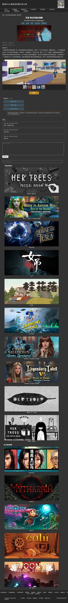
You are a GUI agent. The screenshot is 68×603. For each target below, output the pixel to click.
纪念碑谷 (56, 592)
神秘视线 (33, 592)
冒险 (23, 23)
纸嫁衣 (44, 592)
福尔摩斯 (37, 593)
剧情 (32, 23)
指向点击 (37, 23)
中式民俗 (33, 9)
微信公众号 (47, 598)
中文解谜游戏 (20, 592)
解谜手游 (23, 9)
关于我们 (23, 598)
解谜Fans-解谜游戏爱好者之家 (14, 4)
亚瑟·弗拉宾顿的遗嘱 (11, 15)
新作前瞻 (7, 11)
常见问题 (29, 598)
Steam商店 (13, 108)
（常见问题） (10, 98)
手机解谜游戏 (12, 592)
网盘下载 (14, 101)
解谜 (27, 23)
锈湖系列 (39, 592)
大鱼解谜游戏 (3, 592)
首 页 (6, 9)
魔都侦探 (63, 592)
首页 (3, 15)
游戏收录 (35, 598)
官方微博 (41, 598)
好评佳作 (42, 9)
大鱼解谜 (14, 9)
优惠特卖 (26, 11)
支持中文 (52, 9)
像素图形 (44, 23)
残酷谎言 (50, 592)
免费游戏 (16, 11)
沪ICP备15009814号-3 (61, 598)
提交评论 (5, 156)
